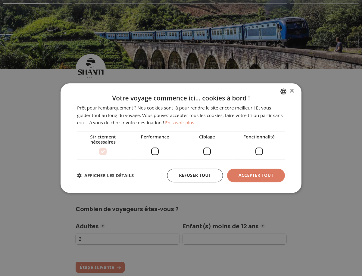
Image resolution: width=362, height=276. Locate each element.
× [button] (291, 91)
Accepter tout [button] (256, 175)
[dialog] (181, 138)
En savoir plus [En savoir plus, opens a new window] (179, 123)
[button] (105, 175)
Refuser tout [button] (195, 175)
